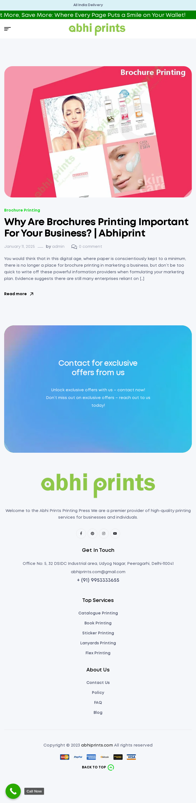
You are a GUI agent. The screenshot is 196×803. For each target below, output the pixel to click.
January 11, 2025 (19, 246)
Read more (18, 294)
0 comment (90, 246)
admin (58, 246)
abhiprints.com (97, 745)
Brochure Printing (22, 210)
